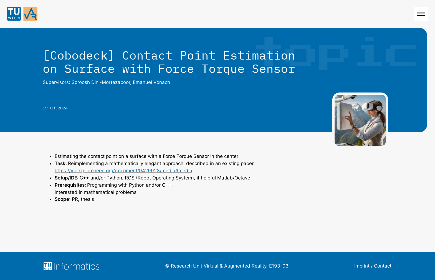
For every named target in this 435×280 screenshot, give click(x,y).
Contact (382, 266)
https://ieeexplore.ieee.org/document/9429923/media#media (123, 170)
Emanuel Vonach (151, 82)
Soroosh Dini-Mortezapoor (101, 82)
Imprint (362, 266)
